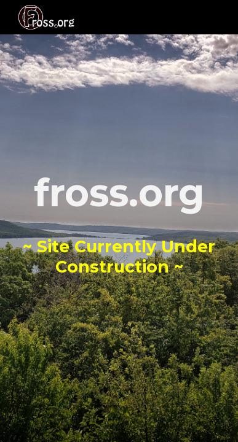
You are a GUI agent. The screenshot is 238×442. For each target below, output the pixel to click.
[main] (119, 221)
